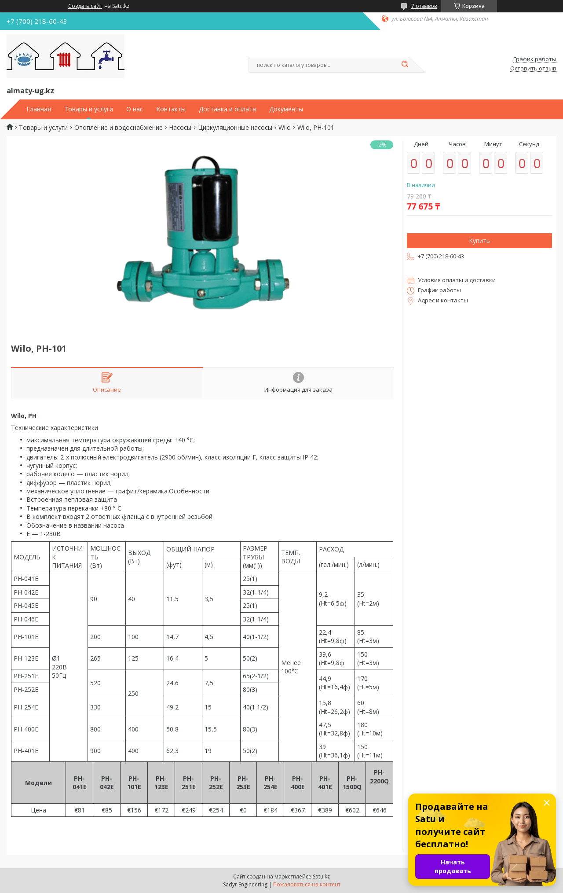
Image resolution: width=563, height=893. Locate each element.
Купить (479, 240)
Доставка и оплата (227, 109)
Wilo (284, 128)
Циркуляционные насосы (235, 128)
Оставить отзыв (533, 69)
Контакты (171, 109)
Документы (286, 109)
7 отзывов (424, 6)
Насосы (180, 128)
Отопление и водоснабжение (118, 128)
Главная (38, 109)
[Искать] (404, 65)
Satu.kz (321, 876)
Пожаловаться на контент (306, 884)
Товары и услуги (88, 109)
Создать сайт (85, 6)
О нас (134, 109)
